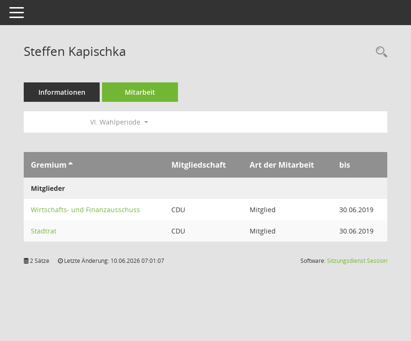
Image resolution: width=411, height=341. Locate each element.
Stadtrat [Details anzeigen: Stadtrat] (43, 230)
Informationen (61, 92)
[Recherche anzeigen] (379, 52)
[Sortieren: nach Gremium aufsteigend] (70, 165)
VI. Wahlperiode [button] (119, 121)
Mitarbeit (140, 92)
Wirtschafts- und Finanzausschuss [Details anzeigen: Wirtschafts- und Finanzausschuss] (85, 209)
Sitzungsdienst (357, 261)
